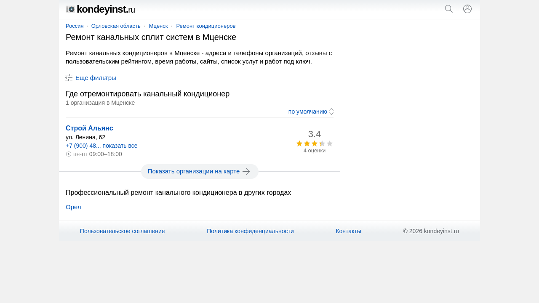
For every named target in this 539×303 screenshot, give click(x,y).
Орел (73, 206)
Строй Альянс (89, 128)
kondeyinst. (100, 9)
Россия (75, 26)
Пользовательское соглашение (122, 231)
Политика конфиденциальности (250, 231)
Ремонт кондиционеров (205, 26)
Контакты (348, 231)
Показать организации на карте (200, 171)
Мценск (158, 26)
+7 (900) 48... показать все (102, 145)
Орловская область (116, 26)
